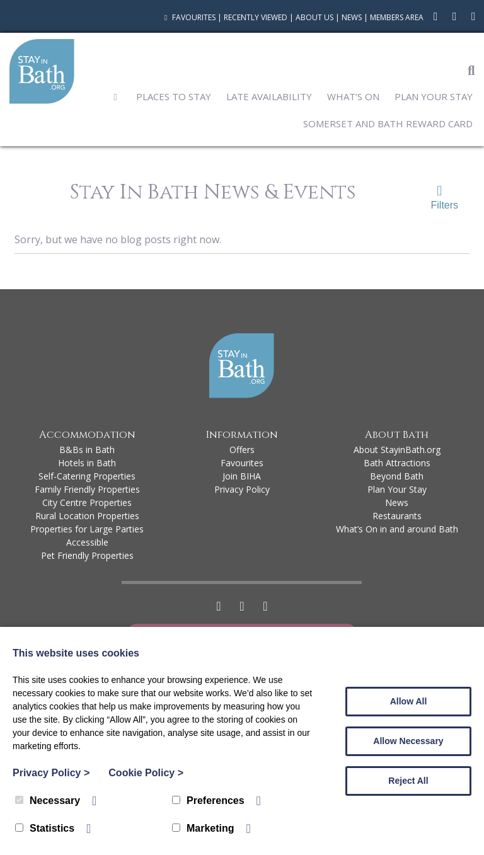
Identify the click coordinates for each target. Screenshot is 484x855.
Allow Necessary (408, 741)
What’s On (353, 96)
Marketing (203, 828)
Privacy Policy (242, 489)
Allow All (408, 701)
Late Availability (269, 96)
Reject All (408, 781)
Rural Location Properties (87, 516)
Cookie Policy (145, 772)
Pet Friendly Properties (87, 555)
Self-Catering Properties (86, 476)
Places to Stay (173, 96)
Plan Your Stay (434, 96)
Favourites (188, 17)
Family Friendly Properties (87, 489)
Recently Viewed (255, 17)
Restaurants (397, 516)
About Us (314, 17)
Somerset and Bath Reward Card (388, 123)
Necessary (47, 800)
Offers (242, 450)
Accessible (87, 542)
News (352, 17)
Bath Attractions (397, 463)
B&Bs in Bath (87, 450)
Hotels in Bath (87, 463)
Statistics (44, 828)
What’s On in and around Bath (397, 529)
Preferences (208, 800)
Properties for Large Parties (87, 529)
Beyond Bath (397, 476)
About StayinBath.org (397, 450)
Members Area (397, 17)
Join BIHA (241, 476)
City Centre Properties (87, 502)
